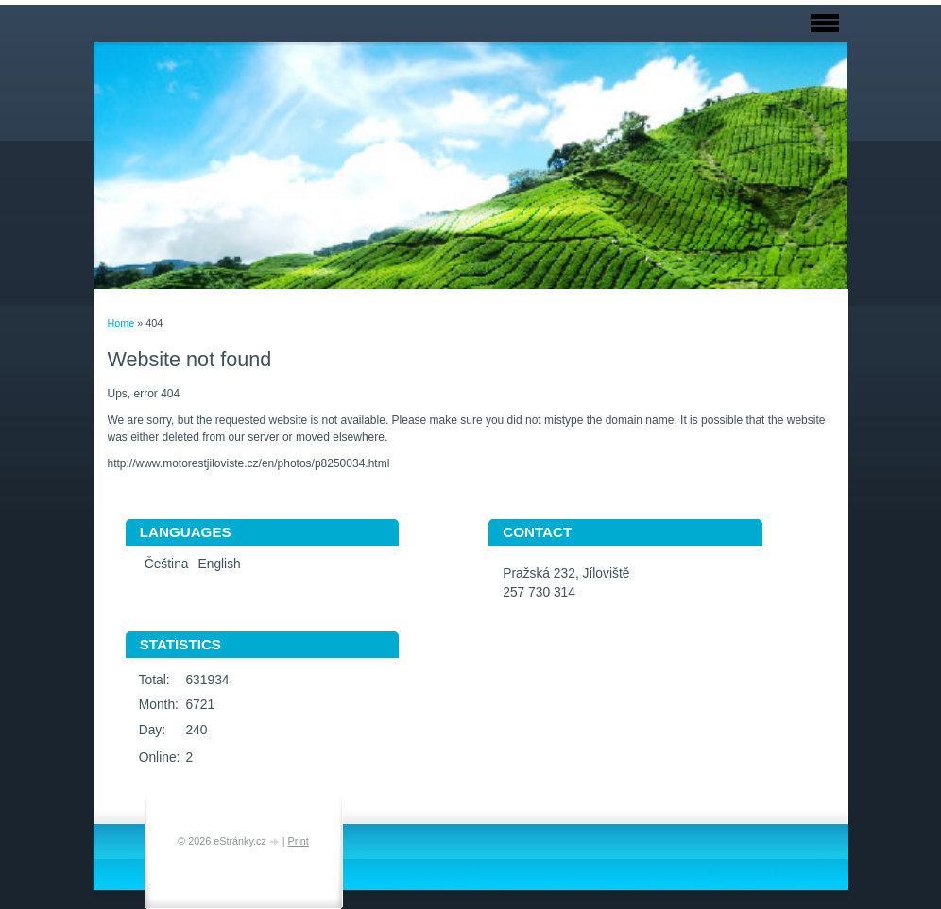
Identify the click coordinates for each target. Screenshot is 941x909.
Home (121, 322)
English (219, 564)
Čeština (167, 564)
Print (298, 841)
